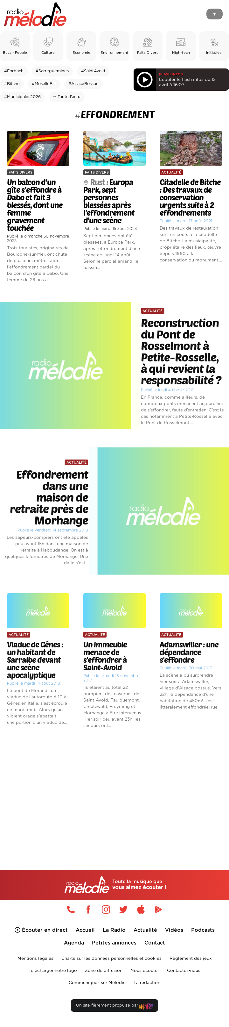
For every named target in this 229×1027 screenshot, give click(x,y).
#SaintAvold (93, 71)
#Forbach (14, 71)
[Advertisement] (114, 788)
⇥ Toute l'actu (66, 97)
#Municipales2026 (22, 97)
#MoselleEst (44, 84)
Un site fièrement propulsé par (114, 1006)
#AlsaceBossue (83, 84)
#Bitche (12, 84)
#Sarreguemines (52, 71)
